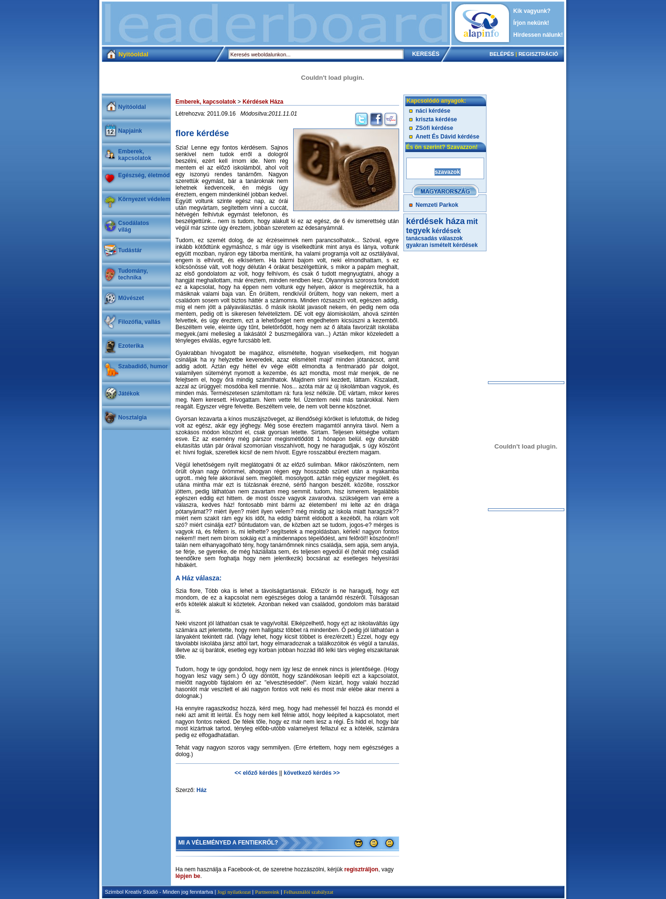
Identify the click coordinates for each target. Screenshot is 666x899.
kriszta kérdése (436, 119)
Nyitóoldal (132, 107)
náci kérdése (433, 110)
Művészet (131, 298)
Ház (202, 790)
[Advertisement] (276, 23)
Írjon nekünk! (531, 23)
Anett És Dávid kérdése (447, 136)
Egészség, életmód (144, 175)
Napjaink (130, 131)
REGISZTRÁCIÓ (538, 54)
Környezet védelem (144, 199)
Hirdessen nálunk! (538, 35)
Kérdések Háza (263, 101)
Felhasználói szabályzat (308, 892)
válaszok (451, 238)
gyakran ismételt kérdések (442, 245)
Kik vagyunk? (531, 11)
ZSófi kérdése (435, 128)
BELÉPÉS (501, 54)
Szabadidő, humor (143, 366)
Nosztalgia (132, 417)
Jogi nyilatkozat (234, 892)
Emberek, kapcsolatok (134, 154)
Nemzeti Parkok (437, 205)
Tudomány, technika (133, 274)
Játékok (129, 393)
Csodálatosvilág (133, 226)
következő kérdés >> (311, 773)
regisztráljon (361, 869)
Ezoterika (131, 345)
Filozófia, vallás (139, 322)
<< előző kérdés (255, 773)
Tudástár (130, 250)
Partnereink (267, 892)
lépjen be (188, 876)
